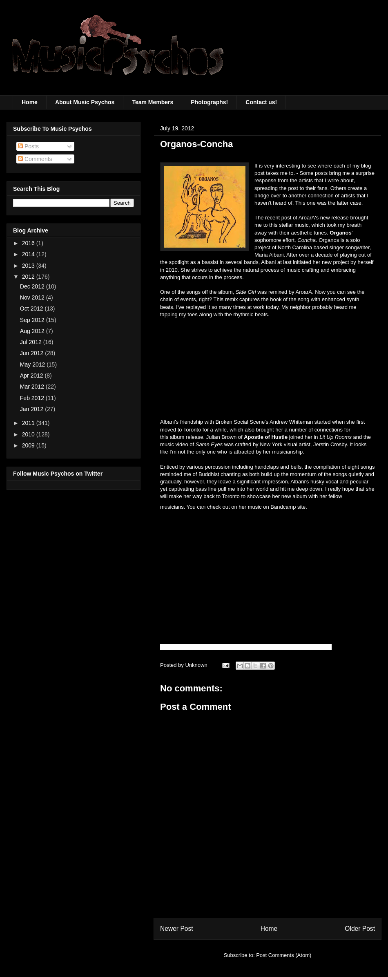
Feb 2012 (33, 398)
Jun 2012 (32, 353)
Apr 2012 (32, 375)
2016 (29, 243)
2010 (29, 434)
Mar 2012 (33, 386)
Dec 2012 (33, 286)
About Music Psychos (84, 102)
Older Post (360, 928)
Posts (28, 146)
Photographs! (209, 102)
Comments (35, 159)
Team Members (152, 102)
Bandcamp (283, 507)
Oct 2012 (32, 308)
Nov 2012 (33, 297)
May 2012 (33, 364)
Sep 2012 (33, 320)
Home (30, 102)
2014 (29, 254)
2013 (29, 265)
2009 (29, 445)
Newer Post (176, 928)
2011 (29, 423)
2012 (29, 276)
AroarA (307, 218)
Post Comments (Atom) (283, 955)
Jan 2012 (32, 409)
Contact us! (261, 102)
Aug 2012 (33, 331)
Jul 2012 (31, 342)
